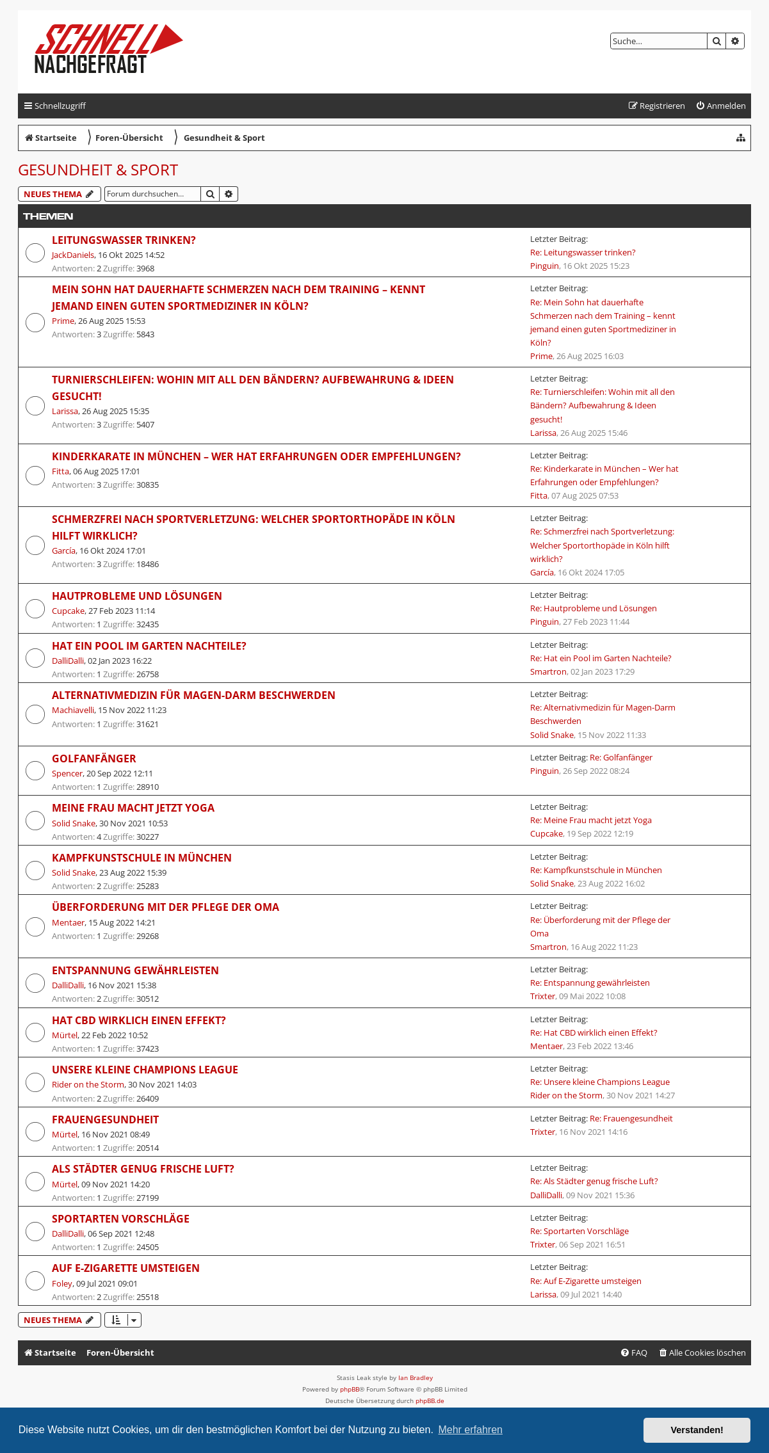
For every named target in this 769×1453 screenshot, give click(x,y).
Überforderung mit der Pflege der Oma (165, 907)
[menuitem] (720, 105)
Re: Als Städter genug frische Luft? (594, 1181)
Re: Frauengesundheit (631, 1118)
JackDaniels (73, 255)
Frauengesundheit (105, 1119)
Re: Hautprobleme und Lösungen (593, 608)
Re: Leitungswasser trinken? (583, 252)
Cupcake (68, 610)
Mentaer (68, 922)
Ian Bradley (415, 1377)
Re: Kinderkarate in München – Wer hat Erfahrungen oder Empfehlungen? (604, 475)
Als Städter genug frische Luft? (143, 1169)
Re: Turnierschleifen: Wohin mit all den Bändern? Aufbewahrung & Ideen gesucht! (602, 405)
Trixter (542, 996)
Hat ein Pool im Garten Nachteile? (149, 646)
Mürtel (64, 1035)
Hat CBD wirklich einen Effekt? (139, 1020)
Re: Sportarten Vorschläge (579, 1231)
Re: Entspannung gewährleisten (590, 982)
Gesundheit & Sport (98, 169)
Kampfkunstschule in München (142, 858)
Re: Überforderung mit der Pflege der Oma (600, 926)
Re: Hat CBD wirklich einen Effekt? (594, 1032)
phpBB (349, 1389)
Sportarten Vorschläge (121, 1219)
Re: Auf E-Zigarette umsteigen (586, 1281)
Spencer (67, 773)
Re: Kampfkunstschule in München (596, 870)
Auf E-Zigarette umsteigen (126, 1268)
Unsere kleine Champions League (145, 1070)
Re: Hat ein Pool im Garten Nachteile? (601, 658)
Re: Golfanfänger (621, 757)
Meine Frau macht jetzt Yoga (133, 808)
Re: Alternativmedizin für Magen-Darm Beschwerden (603, 714)
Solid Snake (552, 735)
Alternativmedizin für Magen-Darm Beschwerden (194, 695)
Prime (63, 320)
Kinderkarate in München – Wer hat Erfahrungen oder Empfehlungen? (256, 456)
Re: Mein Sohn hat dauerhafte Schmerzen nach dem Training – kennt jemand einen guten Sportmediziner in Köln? (603, 322)
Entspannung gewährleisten (135, 970)
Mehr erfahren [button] (470, 1429)
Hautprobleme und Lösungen (137, 596)
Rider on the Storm (88, 1084)
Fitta (60, 471)
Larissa (65, 411)
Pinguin (544, 265)
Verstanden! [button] (697, 1430)
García (64, 550)
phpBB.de (430, 1400)
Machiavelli (73, 710)
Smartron (548, 671)
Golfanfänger (94, 758)
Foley (62, 1283)
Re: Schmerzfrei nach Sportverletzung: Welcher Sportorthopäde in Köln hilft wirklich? (602, 545)
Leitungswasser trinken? (124, 240)
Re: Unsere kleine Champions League (600, 1082)
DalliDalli (68, 660)
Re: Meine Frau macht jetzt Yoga (591, 820)
